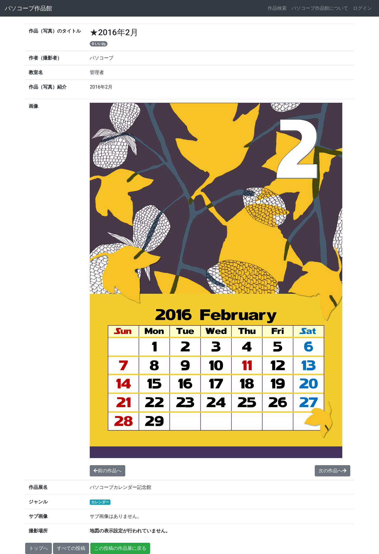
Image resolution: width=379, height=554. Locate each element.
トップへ (38, 548)
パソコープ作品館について (319, 8)
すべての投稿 (71, 548)
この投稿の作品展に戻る (120, 548)
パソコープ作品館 (28, 8)
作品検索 (277, 8)
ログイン (362, 8)
